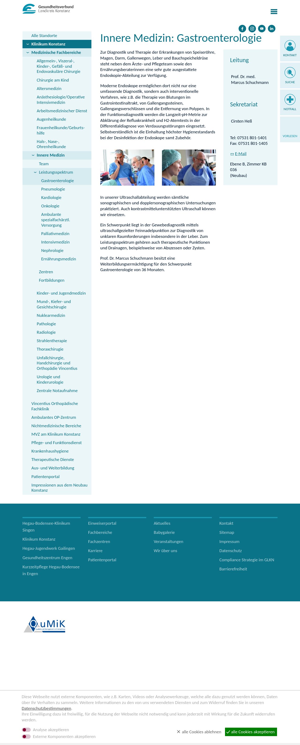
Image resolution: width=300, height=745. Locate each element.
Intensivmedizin (55, 242)
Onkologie (50, 206)
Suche (290, 82)
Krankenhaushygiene (50, 451)
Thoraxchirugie (50, 349)
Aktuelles (162, 523)
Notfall (290, 109)
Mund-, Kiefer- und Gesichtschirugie (54, 304)
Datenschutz (230, 550)
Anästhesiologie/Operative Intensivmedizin (61, 99)
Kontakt (290, 55)
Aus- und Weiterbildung (52, 468)
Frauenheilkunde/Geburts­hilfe (61, 130)
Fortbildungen (51, 280)
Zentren (46, 271)
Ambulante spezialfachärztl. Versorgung (55, 220)
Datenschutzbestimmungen (46, 708)
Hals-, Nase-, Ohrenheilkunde (51, 144)
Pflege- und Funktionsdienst (56, 442)
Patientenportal (45, 476)
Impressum (229, 541)
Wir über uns (165, 550)
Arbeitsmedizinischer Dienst (62, 110)
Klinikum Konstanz (48, 44)
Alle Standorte (44, 35)
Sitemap (226, 532)
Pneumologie (53, 189)
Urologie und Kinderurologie (50, 379)
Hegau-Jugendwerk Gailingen (48, 548)
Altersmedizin (49, 88)
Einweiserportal (102, 523)
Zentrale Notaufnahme (57, 390)
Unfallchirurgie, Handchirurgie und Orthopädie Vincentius (57, 363)
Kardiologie (51, 197)
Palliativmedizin (55, 233)
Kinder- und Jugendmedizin (61, 293)
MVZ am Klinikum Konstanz (55, 434)
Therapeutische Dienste (52, 459)
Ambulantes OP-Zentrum (53, 417)
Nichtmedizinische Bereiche (56, 425)
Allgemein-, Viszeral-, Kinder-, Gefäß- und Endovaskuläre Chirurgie (58, 66)
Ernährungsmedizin (58, 259)
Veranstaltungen (168, 541)
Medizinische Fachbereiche (56, 52)
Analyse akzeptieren (51, 730)
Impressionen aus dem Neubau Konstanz (59, 487)
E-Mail (241, 235)
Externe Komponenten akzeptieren (64, 736)
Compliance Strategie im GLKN (246, 559)
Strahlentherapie (52, 340)
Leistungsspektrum (56, 172)
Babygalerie (164, 532)
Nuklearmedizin (51, 315)
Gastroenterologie (57, 180)
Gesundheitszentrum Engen (47, 557)
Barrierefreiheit (233, 569)
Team (44, 163)
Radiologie (46, 332)
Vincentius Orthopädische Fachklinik (54, 406)
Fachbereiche (100, 532)
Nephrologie (52, 250)
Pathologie (46, 323)
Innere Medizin (51, 155)
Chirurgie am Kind (53, 80)
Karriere (95, 550)
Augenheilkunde (51, 119)
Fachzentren (99, 541)
